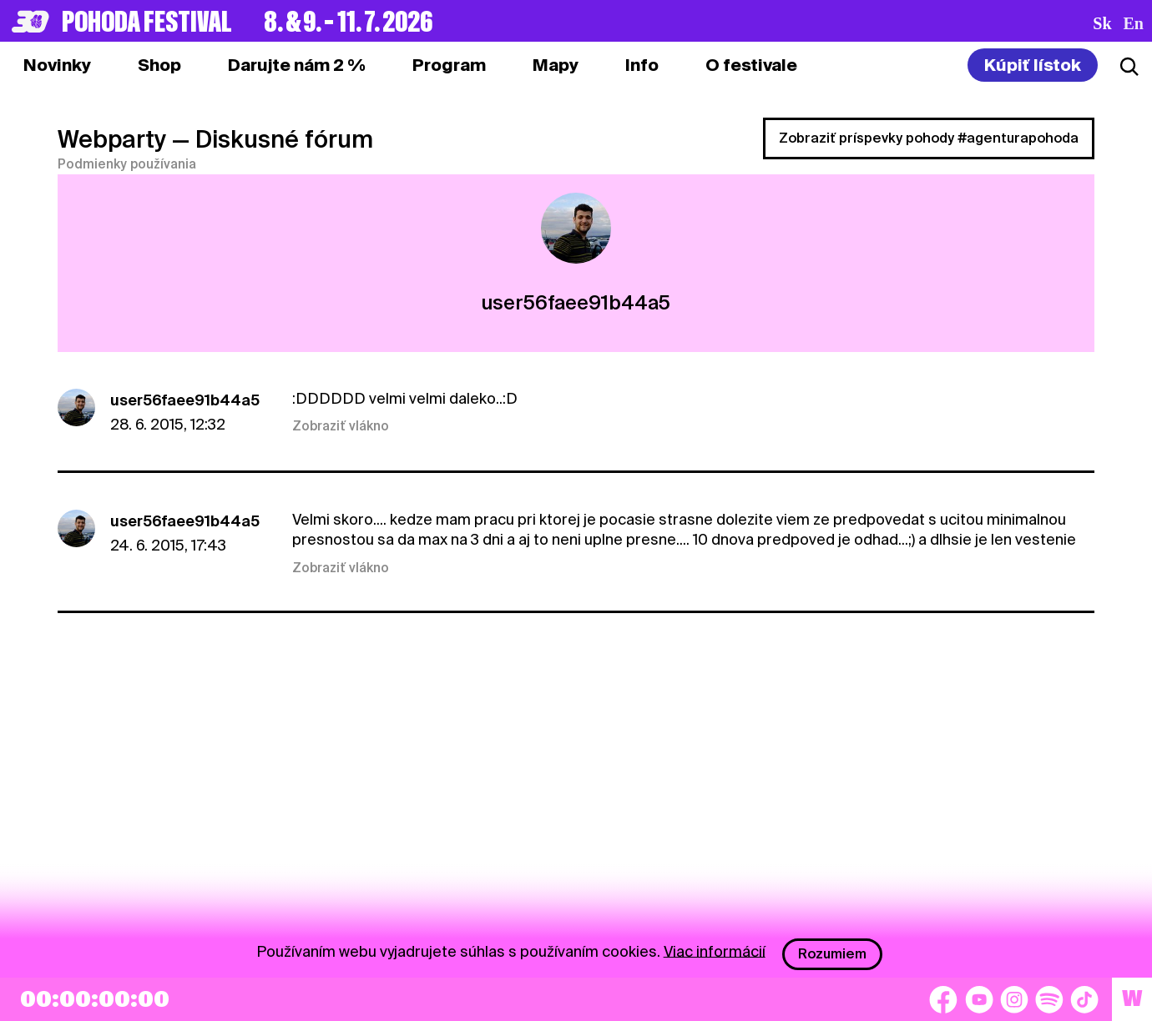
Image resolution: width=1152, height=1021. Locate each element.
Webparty (112, 139)
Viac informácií (714, 950)
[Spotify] (1049, 999)
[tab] (159, 65)
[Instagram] (1014, 999)
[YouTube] (979, 999)
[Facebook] (943, 999)
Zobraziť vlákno (340, 426)
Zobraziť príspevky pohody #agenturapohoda (929, 138)
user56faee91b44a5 (185, 400)
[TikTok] (1084, 999)
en (1134, 23)
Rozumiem (832, 954)
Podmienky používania (127, 164)
